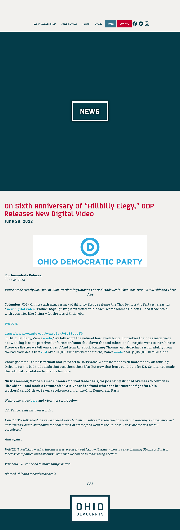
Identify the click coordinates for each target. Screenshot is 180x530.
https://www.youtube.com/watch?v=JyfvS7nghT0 (45, 333)
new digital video (21, 309)
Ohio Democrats (90, 8)
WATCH (11, 324)
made (118, 352)
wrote (47, 338)
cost (44, 352)
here (34, 400)
